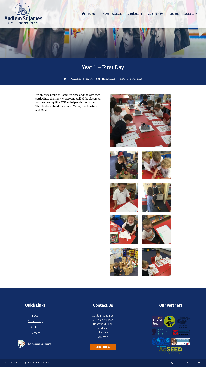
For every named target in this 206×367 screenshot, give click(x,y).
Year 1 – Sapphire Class (100, 78)
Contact (35, 333)
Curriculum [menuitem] (135, 14)
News (35, 315)
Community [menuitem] (155, 14)
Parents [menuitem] (174, 14)
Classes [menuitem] (117, 14)
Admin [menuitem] (197, 362)
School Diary (35, 321)
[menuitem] (83, 14)
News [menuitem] (105, 14)
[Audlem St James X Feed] (172, 363)
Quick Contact (103, 347)
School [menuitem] (92, 14)
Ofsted (35, 327)
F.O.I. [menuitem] (189, 362)
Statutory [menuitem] (190, 14)
